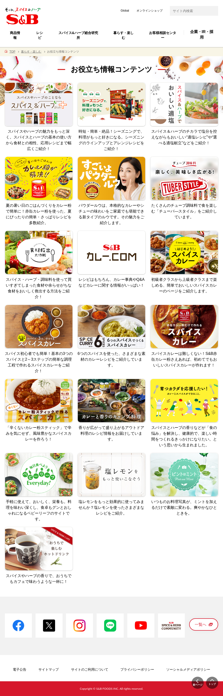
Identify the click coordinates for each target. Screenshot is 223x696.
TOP (12, 51)
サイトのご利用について (89, 669)
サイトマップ (48, 669)
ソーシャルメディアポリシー (188, 669)
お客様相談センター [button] (162, 35)
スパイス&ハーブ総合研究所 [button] (78, 35)
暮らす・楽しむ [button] (123, 35)
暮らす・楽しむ (31, 51)
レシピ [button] (39, 35)
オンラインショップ (150, 10)
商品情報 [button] (15, 35)
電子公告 (19, 669)
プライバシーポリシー (137, 669)
